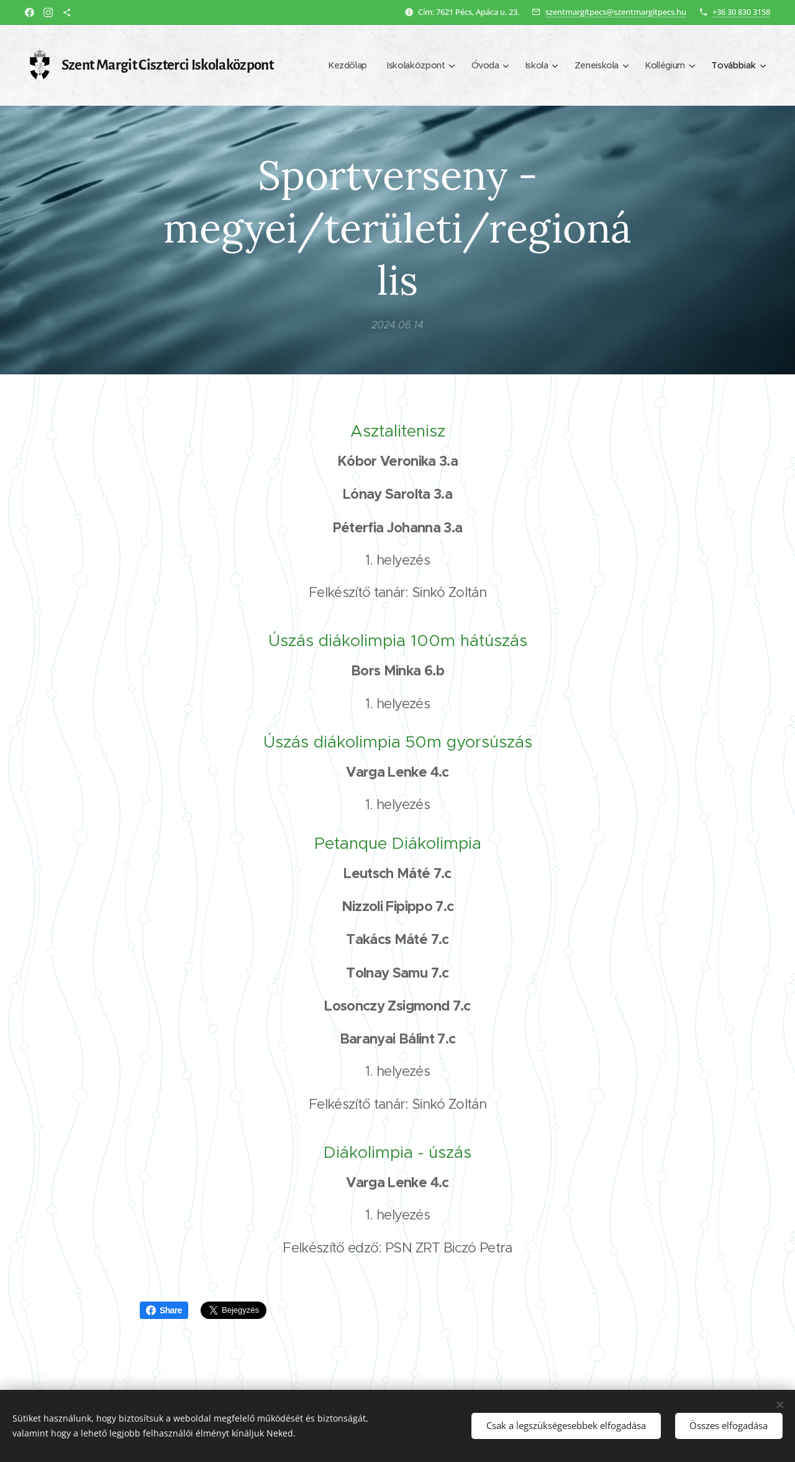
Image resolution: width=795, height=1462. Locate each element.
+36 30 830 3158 (741, 11)
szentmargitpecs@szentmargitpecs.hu (615, 11)
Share (164, 1310)
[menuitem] (341, 65)
